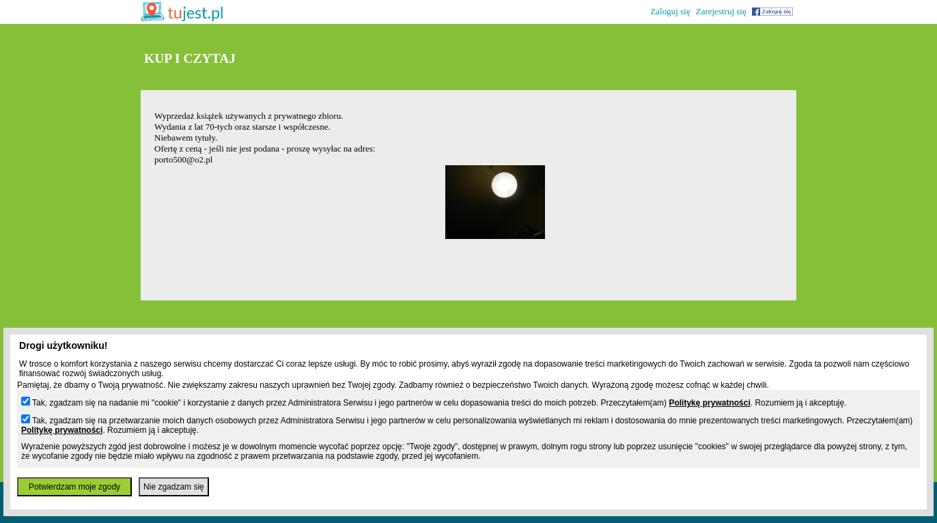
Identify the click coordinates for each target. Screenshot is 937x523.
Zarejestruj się (721, 11)
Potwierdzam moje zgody (74, 487)
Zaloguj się (670, 11)
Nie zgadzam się (173, 487)
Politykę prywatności (709, 403)
